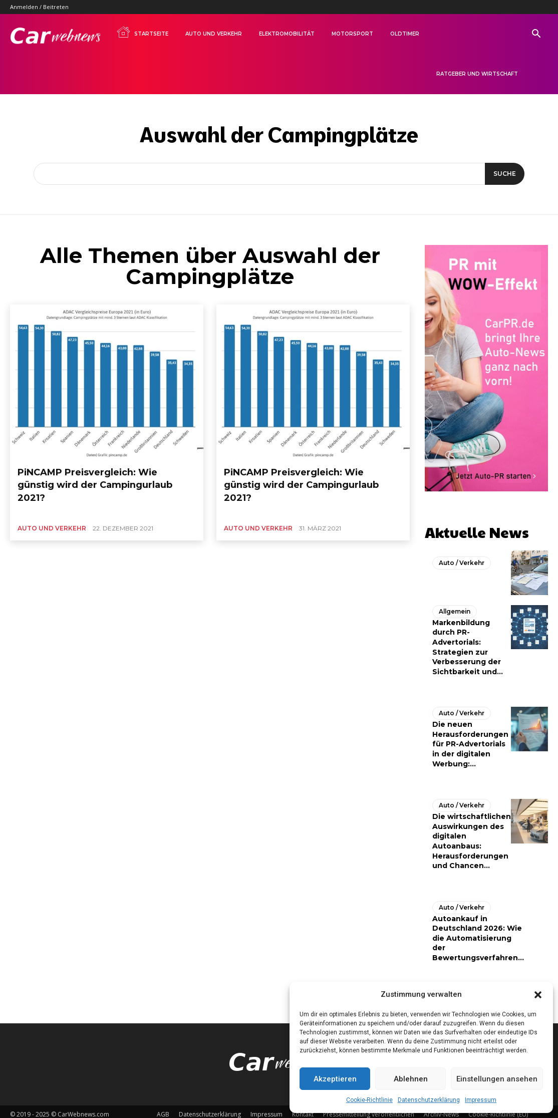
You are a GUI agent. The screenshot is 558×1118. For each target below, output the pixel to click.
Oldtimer (404, 34)
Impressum (480, 1099)
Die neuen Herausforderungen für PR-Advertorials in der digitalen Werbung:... (470, 739)
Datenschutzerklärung (429, 1099)
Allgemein (453, 607)
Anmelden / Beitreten (39, 7)
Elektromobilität (287, 34)
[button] (538, 995)
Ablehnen (411, 1078)
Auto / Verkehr (459, 559)
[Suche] (502, 174)
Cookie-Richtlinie (369, 1099)
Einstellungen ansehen (496, 1078)
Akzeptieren (335, 1078)
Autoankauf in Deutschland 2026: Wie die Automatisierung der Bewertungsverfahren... (478, 933)
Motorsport (352, 34)
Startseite (142, 32)
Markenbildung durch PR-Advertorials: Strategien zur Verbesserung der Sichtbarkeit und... (467, 643)
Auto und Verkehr (213, 34)
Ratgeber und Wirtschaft (477, 74)
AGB (163, 1108)
